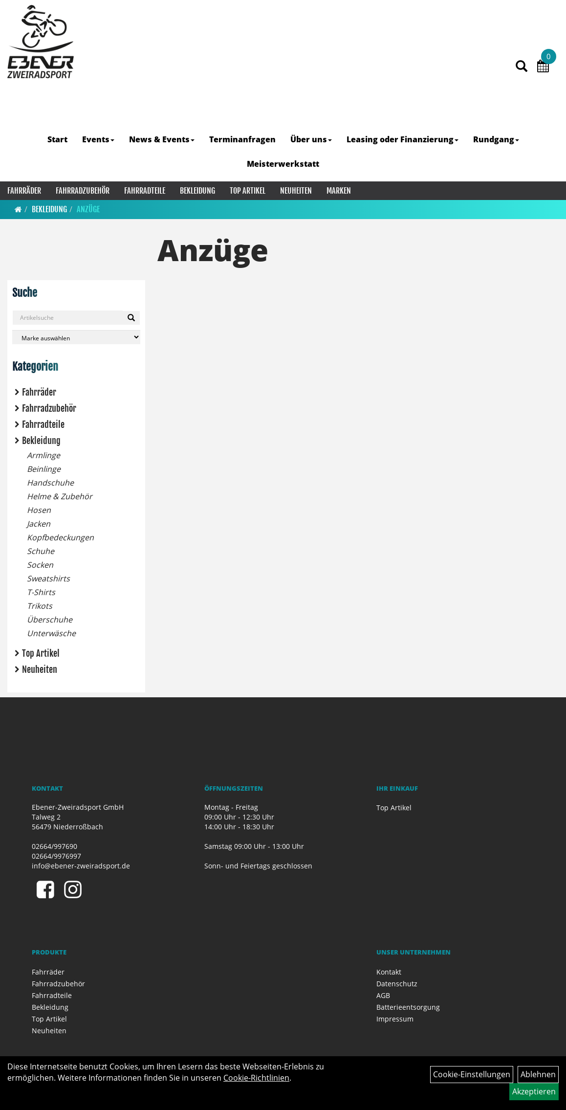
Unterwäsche (51, 633)
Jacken (38, 523)
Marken (339, 191)
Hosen (39, 510)
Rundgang (496, 139)
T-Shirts (41, 592)
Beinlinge (44, 469)
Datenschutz (396, 983)
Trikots (39, 605)
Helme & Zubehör (59, 496)
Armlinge (43, 455)
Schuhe (40, 551)
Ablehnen (538, 1074)
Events (98, 139)
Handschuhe (50, 482)
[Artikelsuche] (521, 67)
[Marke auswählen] (76, 337)
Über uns (311, 139)
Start (57, 139)
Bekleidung (197, 191)
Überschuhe (49, 619)
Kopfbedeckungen (60, 537)
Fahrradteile (144, 191)
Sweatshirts (48, 578)
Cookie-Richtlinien (256, 1077)
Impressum (395, 1018)
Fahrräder (24, 191)
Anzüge (88, 209)
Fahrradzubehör (82, 191)
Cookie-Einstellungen (471, 1074)
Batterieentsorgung (408, 1007)
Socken (40, 564)
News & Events (162, 139)
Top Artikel (247, 191)
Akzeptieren (534, 1091)
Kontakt (388, 972)
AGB (383, 995)
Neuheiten (296, 191)
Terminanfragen (242, 139)
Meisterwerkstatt (283, 163)
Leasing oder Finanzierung (402, 139)
